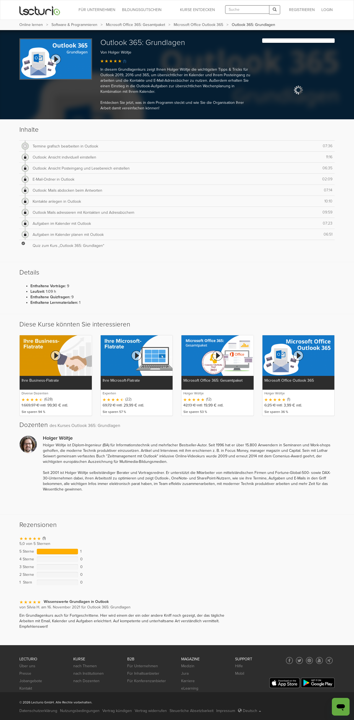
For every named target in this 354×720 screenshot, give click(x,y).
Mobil (239, 673)
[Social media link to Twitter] (299, 660)
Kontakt (25, 688)
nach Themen (85, 666)
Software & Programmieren (74, 24)
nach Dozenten (86, 681)
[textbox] (247, 9)
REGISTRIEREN (302, 9)
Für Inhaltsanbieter (143, 673)
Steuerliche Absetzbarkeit (192, 710)
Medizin (187, 666)
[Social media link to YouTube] (319, 660)
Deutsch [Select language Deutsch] (249, 710)
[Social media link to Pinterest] (309, 660)
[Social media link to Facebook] (289, 660)
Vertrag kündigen (117, 710)
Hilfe (239, 666)
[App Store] (284, 683)
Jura (185, 673)
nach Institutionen (88, 673)
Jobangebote (30, 681)
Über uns (27, 666)
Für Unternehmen (142, 666)
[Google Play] (318, 683)
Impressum (225, 710)
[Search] (274, 9)
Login (327, 9)
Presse (25, 673)
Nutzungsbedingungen (80, 710)
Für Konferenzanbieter (146, 681)
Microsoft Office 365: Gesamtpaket (135, 24)
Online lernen (31, 24)
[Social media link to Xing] (329, 660)
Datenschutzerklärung (38, 710)
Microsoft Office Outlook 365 (198, 24)
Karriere (188, 681)
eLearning (189, 688)
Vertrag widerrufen (151, 710)
